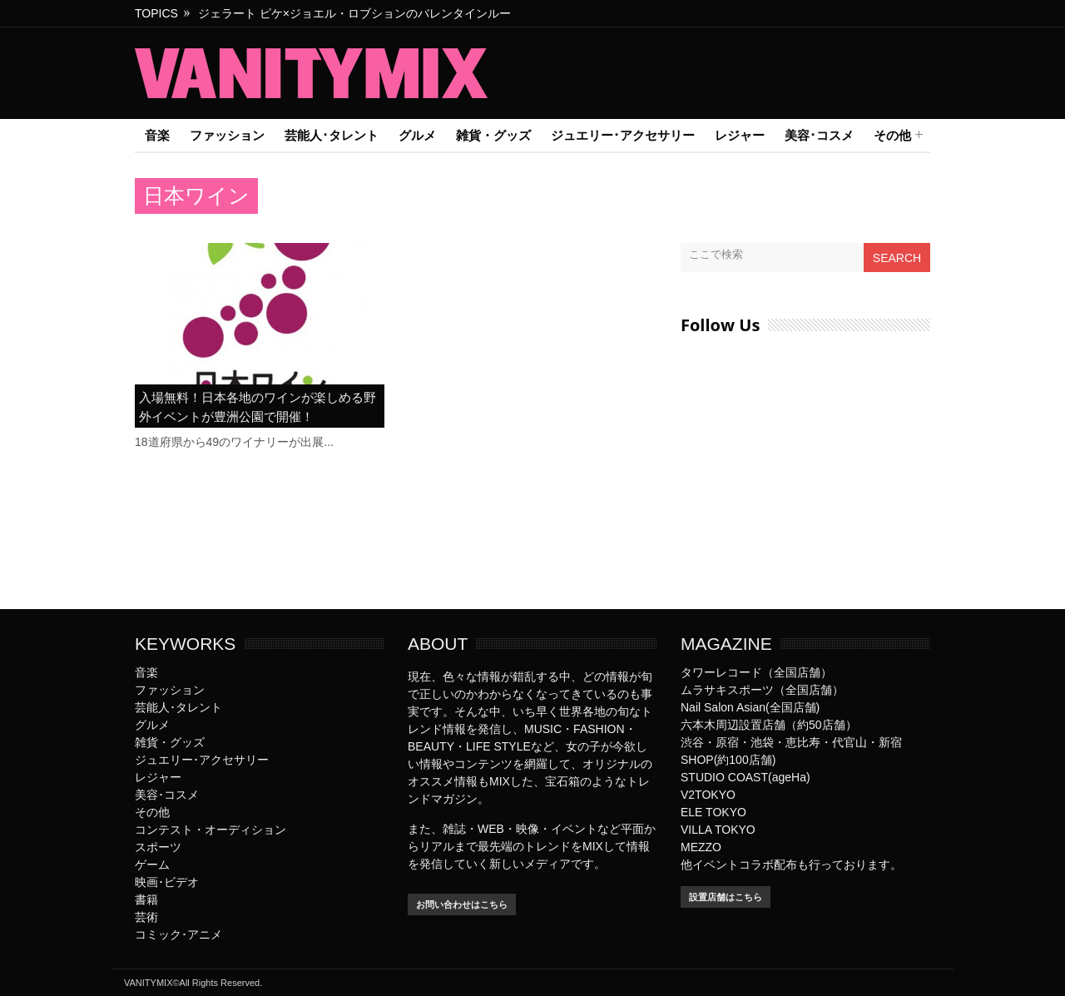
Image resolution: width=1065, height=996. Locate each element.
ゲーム (152, 864)
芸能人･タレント (332, 135)
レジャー (740, 135)
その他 (892, 136)
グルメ (417, 135)
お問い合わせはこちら (462, 904)
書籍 (146, 899)
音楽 (157, 135)
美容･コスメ (819, 135)
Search (897, 258)
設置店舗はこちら (725, 897)
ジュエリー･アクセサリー (623, 135)
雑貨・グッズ (493, 135)
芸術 (146, 917)
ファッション (227, 135)
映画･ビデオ (167, 882)
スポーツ (158, 847)
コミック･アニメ (178, 934)
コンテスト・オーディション (210, 829)
